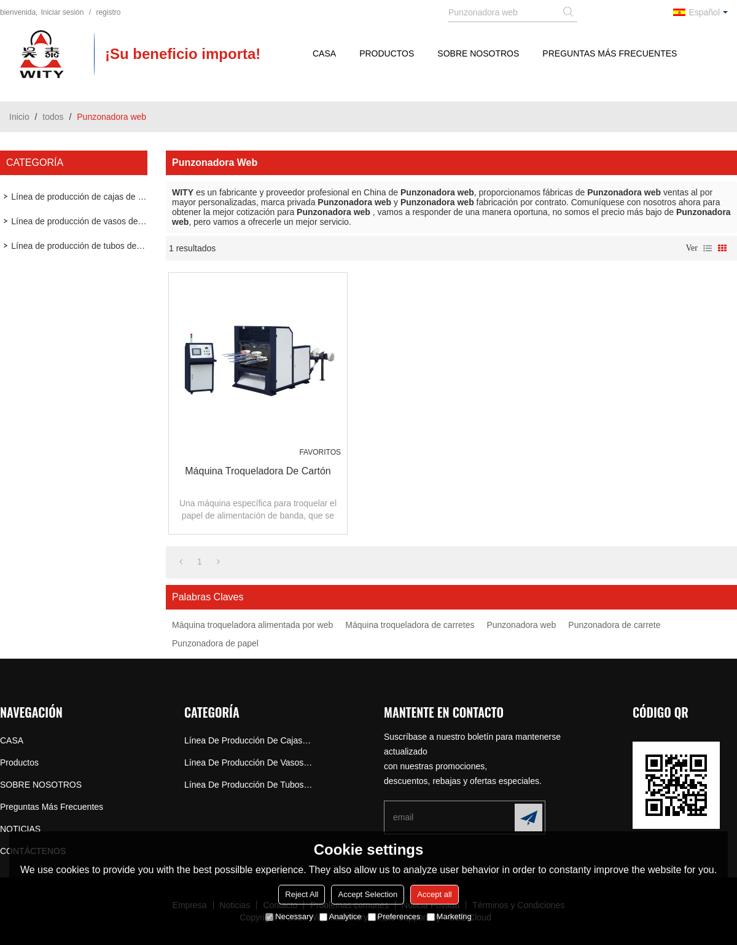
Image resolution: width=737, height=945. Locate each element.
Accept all (434, 894)
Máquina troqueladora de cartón (257, 471)
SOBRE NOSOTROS (478, 53)
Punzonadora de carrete (614, 625)
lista (707, 248)
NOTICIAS (20, 829)
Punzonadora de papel (215, 643)
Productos (386, 53)
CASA (324, 53)
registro (108, 12)
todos (52, 117)
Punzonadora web (521, 625)
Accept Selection (367, 894)
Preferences (394, 916)
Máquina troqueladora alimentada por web (252, 625)
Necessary (289, 916)
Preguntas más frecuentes (609, 53)
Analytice (340, 916)
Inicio (19, 117)
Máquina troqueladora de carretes (409, 625)
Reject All (301, 894)
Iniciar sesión (62, 12)
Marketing (449, 916)
